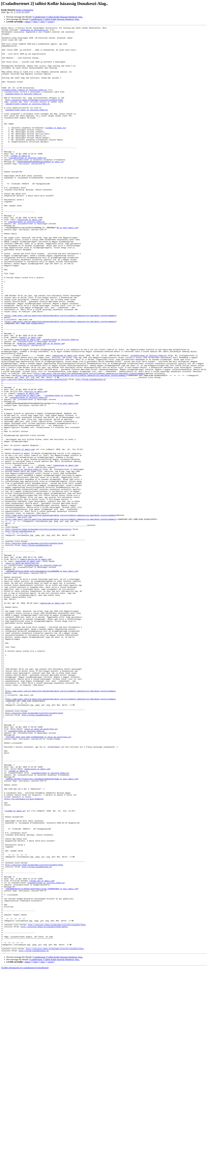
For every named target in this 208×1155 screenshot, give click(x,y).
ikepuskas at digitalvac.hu (34, 30)
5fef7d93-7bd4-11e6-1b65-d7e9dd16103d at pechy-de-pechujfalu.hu (38, 879)
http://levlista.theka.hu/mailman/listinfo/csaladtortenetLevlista (34, 450)
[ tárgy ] (42, 22)
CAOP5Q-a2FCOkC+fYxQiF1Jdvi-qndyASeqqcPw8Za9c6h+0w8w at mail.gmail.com (42, 929)
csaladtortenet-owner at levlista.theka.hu (26, 126)
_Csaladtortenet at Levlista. (59, 469)
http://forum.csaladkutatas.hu (91, 450)
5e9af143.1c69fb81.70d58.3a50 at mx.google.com (41, 407)
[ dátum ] (28, 22)
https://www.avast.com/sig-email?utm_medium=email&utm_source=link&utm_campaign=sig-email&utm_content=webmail (60, 373)
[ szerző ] (51, 22)
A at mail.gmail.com (68, 479)
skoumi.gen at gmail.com (42, 1051)
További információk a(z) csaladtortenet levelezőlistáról (25, 1153)
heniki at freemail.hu (24, 10)
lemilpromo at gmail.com (29, 258)
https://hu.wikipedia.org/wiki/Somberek (23, 953)
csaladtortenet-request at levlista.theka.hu (24, 102)
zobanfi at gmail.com (30, 400)
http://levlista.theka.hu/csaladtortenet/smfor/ (44, 1107)
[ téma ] (35, 22)
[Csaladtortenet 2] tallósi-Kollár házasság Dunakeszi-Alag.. (57, 17)
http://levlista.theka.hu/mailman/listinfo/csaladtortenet (34, 114)
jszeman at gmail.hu (55, 148)
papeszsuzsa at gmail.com (37, 917)
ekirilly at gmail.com (36, 464)
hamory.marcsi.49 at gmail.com (36, 666)
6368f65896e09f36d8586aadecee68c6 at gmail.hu (40, 189)
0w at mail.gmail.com (67, 268)
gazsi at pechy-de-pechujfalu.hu (22, 670)
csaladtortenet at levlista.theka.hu (23, 107)
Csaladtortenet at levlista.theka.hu (46, 1054)
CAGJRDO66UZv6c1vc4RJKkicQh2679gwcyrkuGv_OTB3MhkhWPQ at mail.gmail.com (42, 1061)
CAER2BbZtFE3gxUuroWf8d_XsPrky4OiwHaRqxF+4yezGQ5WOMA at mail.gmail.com (42, 680)
